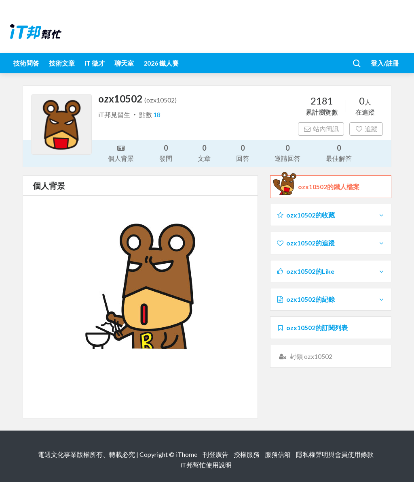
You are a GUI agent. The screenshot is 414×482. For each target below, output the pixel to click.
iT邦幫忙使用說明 (206, 465)
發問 (165, 152)
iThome (186, 454)
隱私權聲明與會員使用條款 (335, 454)
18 (157, 114)
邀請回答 (287, 152)
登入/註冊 (385, 63)
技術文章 (62, 63)
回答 (242, 152)
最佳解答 (339, 152)
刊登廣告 (215, 454)
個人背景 (121, 152)
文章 (204, 152)
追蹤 (366, 128)
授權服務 (247, 454)
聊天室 (124, 63)
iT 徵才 (94, 63)
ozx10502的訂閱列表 (312, 327)
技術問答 (26, 63)
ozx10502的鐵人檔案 (328, 186)
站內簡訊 (321, 128)
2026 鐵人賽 (161, 63)
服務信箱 (278, 454)
